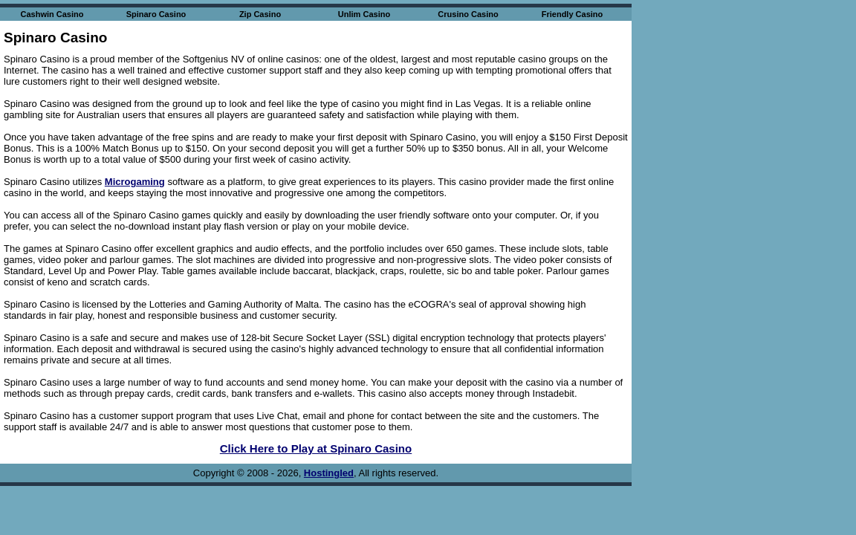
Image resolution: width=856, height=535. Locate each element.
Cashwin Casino (52, 14)
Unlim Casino (364, 14)
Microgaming (135, 181)
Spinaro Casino (156, 14)
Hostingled (329, 473)
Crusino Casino (468, 14)
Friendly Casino (572, 14)
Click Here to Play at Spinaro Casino (316, 448)
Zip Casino (260, 14)
